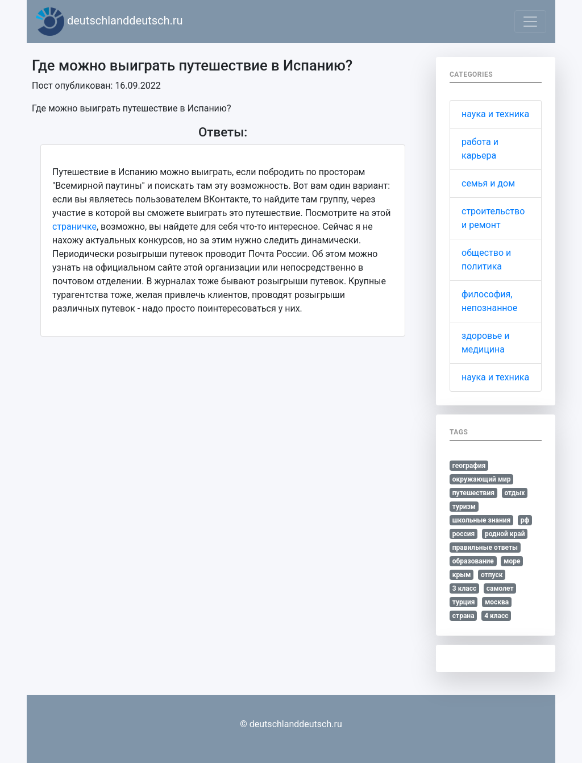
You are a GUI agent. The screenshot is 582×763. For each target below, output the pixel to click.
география (469, 466)
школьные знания (481, 520)
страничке (74, 226)
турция (463, 602)
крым (461, 575)
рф (525, 520)
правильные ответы (485, 547)
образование (473, 561)
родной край (505, 534)
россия (463, 534)
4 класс (496, 616)
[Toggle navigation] (530, 21)
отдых (514, 493)
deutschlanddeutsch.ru (109, 21)
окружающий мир (481, 479)
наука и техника (495, 114)
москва (497, 602)
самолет (500, 588)
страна (463, 616)
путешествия (473, 493)
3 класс (464, 588)
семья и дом (488, 183)
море (512, 561)
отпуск (492, 575)
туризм (464, 507)
